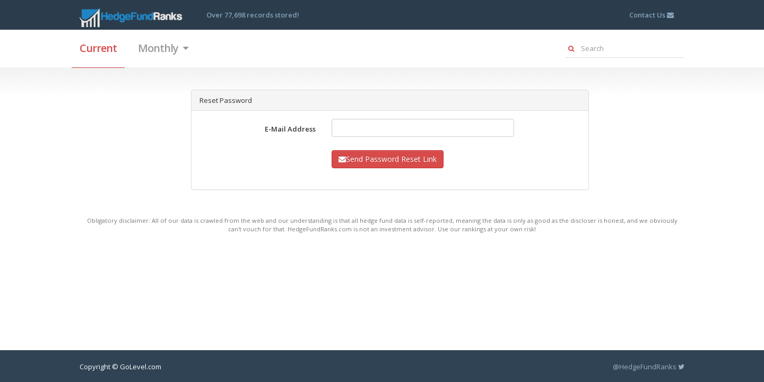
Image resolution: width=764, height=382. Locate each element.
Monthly (163, 48)
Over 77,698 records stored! (252, 15)
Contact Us (651, 15)
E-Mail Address (290, 129)
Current (98, 48)
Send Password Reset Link (387, 159)
